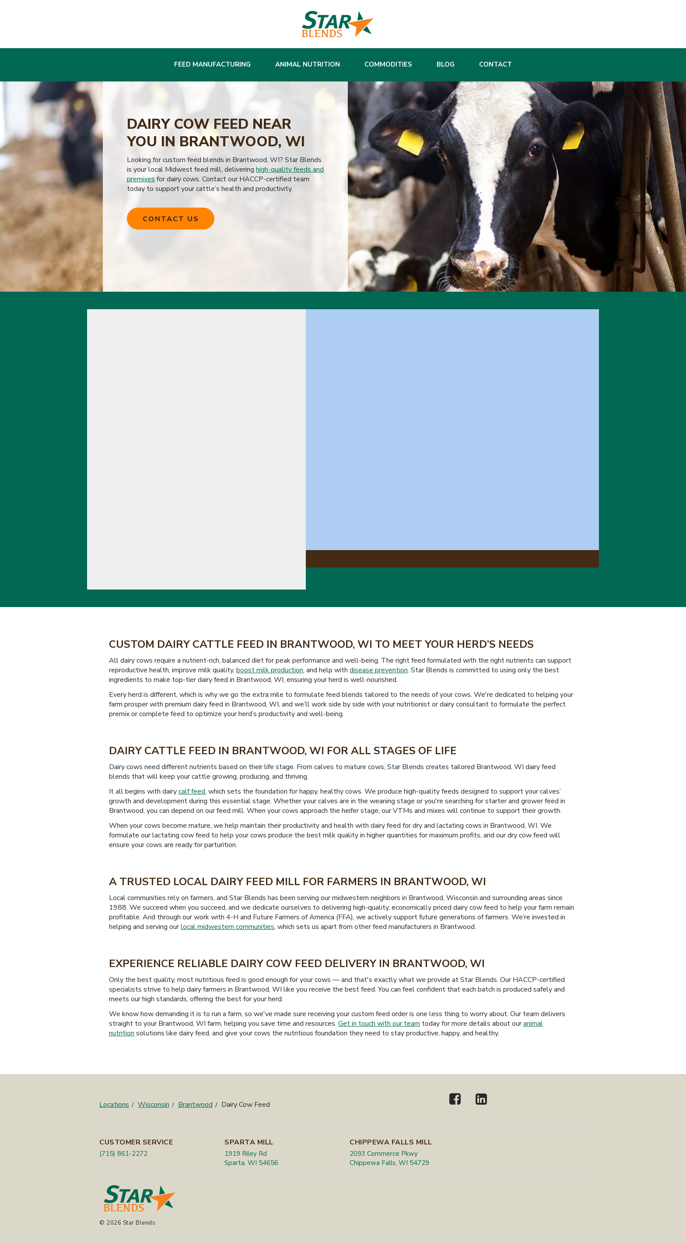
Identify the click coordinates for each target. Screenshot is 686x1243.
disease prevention (379, 670)
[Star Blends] (338, 24)
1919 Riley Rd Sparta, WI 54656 (251, 1158)
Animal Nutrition (307, 64)
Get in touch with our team (379, 1023)
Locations (114, 1104)
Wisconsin (153, 1104)
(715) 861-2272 (123, 1153)
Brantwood (195, 1104)
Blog (446, 64)
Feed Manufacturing (212, 64)
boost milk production (269, 670)
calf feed (191, 791)
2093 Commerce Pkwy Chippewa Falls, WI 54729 (389, 1158)
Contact (495, 64)
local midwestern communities (227, 927)
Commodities (388, 64)
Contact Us (171, 219)
